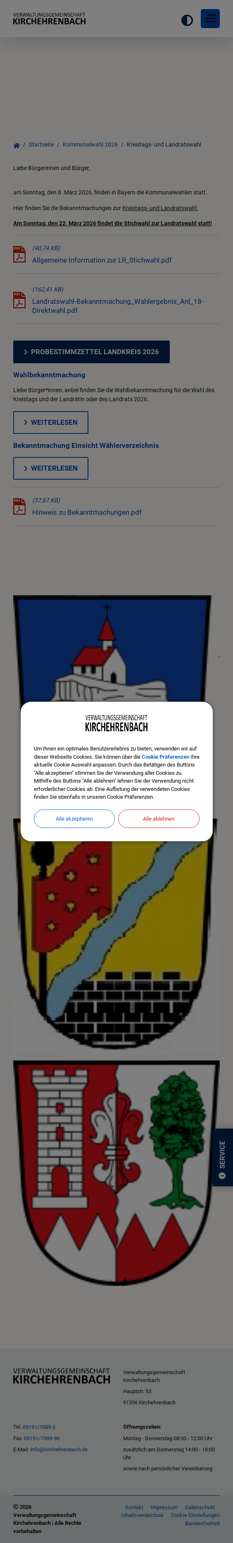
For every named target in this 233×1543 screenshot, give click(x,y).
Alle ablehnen (158, 819)
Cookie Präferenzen (165, 757)
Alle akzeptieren (74, 819)
